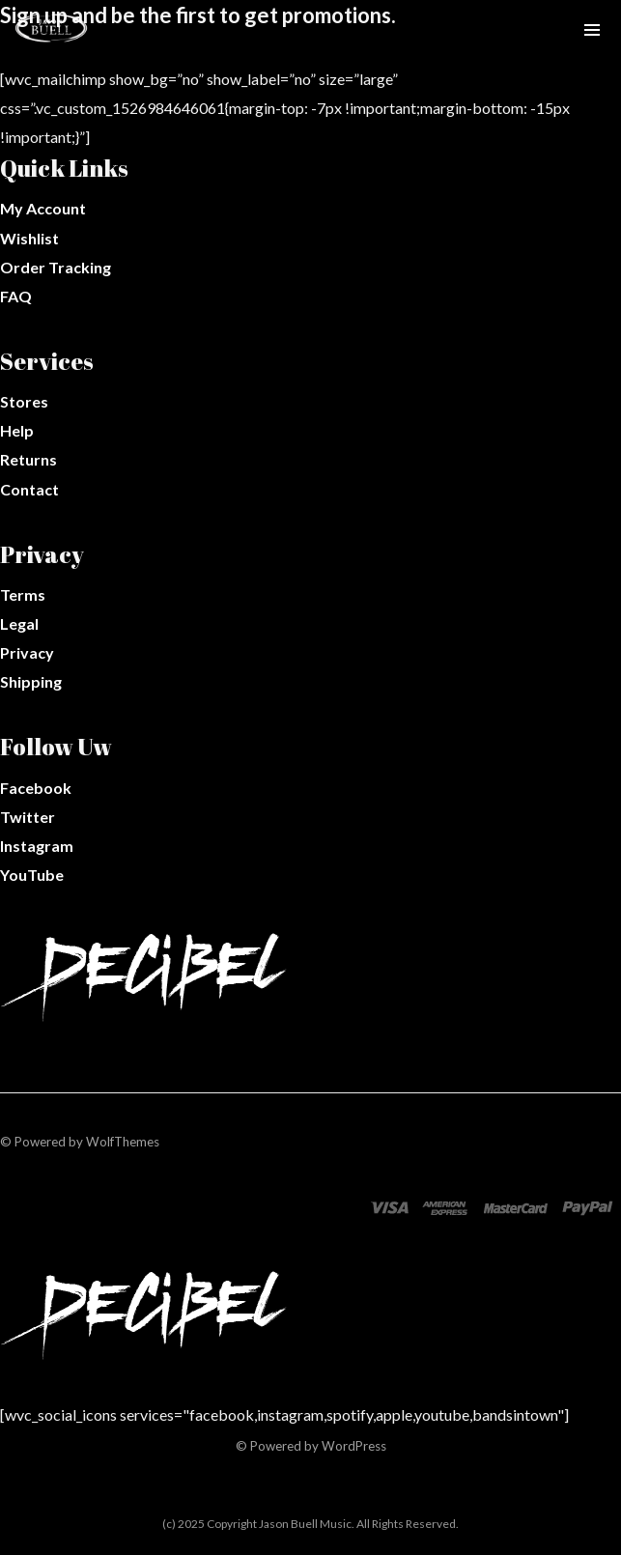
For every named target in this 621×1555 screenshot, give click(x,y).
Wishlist (29, 238)
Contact (29, 489)
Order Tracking (55, 267)
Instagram (36, 845)
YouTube (32, 874)
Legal (19, 623)
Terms (22, 594)
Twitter (27, 816)
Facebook (35, 787)
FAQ (16, 296)
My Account (43, 208)
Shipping (31, 681)
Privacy (27, 652)
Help (17, 430)
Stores (24, 401)
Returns (28, 459)
